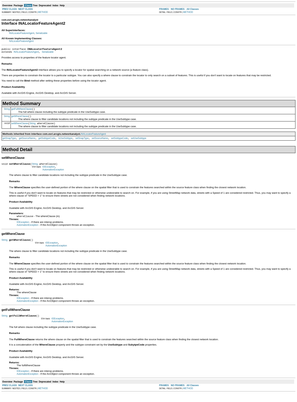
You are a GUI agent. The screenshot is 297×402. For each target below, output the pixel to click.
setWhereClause (19, 126)
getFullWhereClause (21, 110)
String (7, 110)
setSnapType (82, 141)
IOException (48, 171)
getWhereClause (19, 118)
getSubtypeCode (46, 141)
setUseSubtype (138, 141)
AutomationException (53, 174)
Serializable (41, 33)
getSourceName (27, 141)
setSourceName (100, 141)
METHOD (43, 12)
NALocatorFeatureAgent (21, 41)
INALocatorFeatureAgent (21, 33)
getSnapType (9, 141)
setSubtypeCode (119, 141)
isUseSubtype (65, 141)
